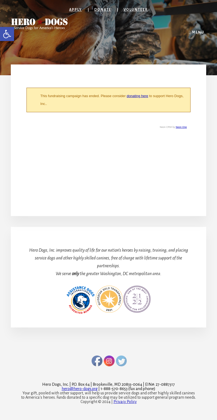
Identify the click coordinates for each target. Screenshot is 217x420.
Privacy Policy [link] (125, 401)
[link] (7, 34)
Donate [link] (102, 10)
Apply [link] (75, 10)
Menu (198, 32)
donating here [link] (137, 96)
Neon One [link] (181, 127)
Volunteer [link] (135, 10)
